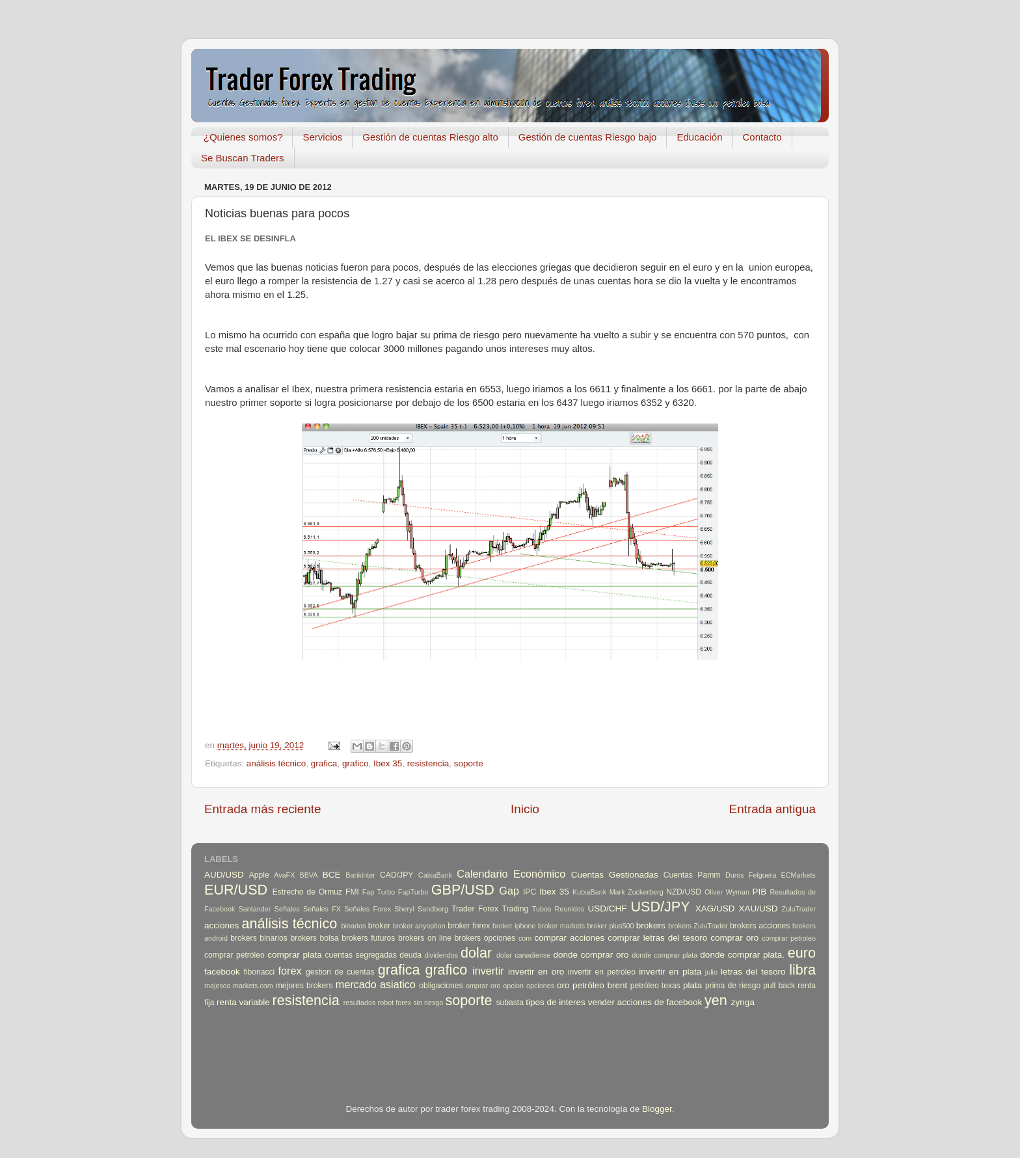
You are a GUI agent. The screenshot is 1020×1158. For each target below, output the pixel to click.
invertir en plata (670, 971)
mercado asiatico (376, 984)
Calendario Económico (511, 874)
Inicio (525, 809)
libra (802, 970)
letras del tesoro (753, 971)
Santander (255, 909)
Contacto (762, 136)
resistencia (428, 763)
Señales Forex (367, 909)
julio (711, 972)
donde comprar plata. (742, 955)
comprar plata (294, 955)
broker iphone (513, 926)
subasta (510, 1002)
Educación (699, 136)
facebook (222, 971)
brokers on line (424, 938)
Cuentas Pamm (692, 875)
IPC (529, 891)
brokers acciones (760, 925)
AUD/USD (224, 875)
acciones (221, 925)
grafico (355, 763)
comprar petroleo (789, 938)
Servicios (322, 136)
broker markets (561, 926)
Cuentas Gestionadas (614, 875)
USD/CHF (606, 908)
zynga (743, 1002)
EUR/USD (235, 890)
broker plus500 (610, 926)
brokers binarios (259, 938)
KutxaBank (589, 892)
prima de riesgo (732, 985)
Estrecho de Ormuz (308, 891)
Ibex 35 (387, 763)
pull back (779, 985)
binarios (354, 926)
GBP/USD (462, 890)
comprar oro (734, 938)
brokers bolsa (314, 938)
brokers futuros (368, 938)
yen (716, 1000)
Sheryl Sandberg (421, 909)
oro (563, 985)
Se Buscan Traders (242, 157)
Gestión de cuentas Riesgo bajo (587, 136)
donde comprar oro (590, 955)
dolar (476, 953)
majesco (217, 986)
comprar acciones (570, 938)
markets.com (253, 986)
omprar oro (483, 986)
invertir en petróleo (602, 971)
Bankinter (360, 875)
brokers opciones (485, 938)
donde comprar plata (664, 955)
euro (802, 953)
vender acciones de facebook (645, 1002)
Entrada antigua (772, 809)
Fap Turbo (379, 892)
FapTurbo (413, 892)
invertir (488, 970)
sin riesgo (428, 1002)
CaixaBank (435, 875)
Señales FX (322, 909)
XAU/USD (758, 908)
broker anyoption (419, 926)
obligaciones (441, 985)
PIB (760, 891)
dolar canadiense (523, 955)
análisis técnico (276, 763)
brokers (650, 925)
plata (692, 985)
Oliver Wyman (727, 892)
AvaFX (284, 875)
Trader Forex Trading (489, 908)
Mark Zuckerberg (637, 892)
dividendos (441, 955)
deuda (410, 955)
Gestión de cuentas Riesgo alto (430, 136)
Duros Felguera (751, 875)
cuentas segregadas (361, 955)
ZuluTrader (799, 909)
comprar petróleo (234, 955)
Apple (259, 875)
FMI (352, 891)
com (524, 938)
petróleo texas (655, 985)
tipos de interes (555, 1002)
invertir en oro (536, 971)
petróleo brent (599, 985)
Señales (287, 909)
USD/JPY (660, 906)
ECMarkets (798, 875)
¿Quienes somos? (243, 136)
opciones (540, 986)
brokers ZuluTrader (698, 926)
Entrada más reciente (262, 809)
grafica (324, 763)
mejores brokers (304, 985)
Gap (509, 890)
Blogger (657, 1109)
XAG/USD (715, 908)
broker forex (469, 925)
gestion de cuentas (340, 971)
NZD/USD (683, 891)
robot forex (395, 1002)
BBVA (309, 875)
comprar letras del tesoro (657, 938)
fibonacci (259, 971)
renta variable (243, 1002)
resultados (359, 1002)
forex (290, 970)
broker (379, 925)
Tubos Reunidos (558, 909)
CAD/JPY (396, 875)
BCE (332, 875)
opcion (513, 986)
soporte (468, 763)
